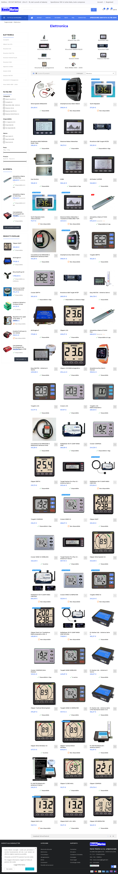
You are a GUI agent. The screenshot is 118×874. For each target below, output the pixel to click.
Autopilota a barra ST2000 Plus (19, 177)
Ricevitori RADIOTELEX (10, 57)
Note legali (73, 860)
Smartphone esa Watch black (70, 104)
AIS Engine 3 (17, 257)
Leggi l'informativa (19, 865)
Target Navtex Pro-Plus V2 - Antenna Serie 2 (69, 482)
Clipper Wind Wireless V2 (39, 746)
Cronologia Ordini (75, 862)
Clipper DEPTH (35, 481)
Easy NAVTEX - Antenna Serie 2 (100, 292)
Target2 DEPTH (95, 255)
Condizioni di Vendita (76, 854)
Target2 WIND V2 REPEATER (69, 708)
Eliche (42, 860)
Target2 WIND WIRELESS (68, 670)
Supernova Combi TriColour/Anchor (18, 289)
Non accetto (9, 869)
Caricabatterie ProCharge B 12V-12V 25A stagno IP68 (19, 347)
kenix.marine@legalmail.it (100, 860)
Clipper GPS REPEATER (97, 821)
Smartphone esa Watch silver (70, 255)
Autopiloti (6, 39)
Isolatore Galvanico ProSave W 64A (19, 303)
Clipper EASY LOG (36, 821)
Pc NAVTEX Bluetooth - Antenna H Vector (38, 784)
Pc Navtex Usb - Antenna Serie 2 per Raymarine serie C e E (100, 709)
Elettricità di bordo (46, 849)
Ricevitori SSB (7, 62)
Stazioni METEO (8, 75)
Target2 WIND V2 (95, 595)
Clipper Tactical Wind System (40, 708)
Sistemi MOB (7, 71)
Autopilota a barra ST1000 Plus (19, 195)
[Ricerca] (59, 10)
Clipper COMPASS (95, 783)
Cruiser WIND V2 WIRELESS (39, 557)
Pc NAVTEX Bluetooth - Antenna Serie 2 (97, 746)
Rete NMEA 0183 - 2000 (10, 84)
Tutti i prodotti (21, 359)
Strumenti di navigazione (10, 80)
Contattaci (73, 849)
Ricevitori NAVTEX (8, 53)
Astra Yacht (9, 136)
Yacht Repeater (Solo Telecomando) (38, 218)
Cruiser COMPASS (95, 443)
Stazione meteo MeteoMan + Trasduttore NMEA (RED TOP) (69, 218)
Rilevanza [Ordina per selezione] (100, 73)
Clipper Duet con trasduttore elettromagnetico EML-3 (40, 633)
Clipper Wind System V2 (98, 557)
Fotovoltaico (44, 854)
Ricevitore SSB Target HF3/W (99, 141)
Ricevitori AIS (7, 48)
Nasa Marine (10, 139)
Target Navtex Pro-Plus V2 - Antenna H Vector (69, 558)
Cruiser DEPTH (35, 292)
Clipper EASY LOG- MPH (68, 821)
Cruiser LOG (64, 406)
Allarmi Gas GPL (7, 44)
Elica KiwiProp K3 (18, 272)
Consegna (73, 857)
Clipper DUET (17, 243)
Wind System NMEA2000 (39, 104)
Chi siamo (73, 852)
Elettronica (8, 35)
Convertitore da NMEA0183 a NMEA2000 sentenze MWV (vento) (40, 256)
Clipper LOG (64, 330)
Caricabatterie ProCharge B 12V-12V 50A (18, 213)
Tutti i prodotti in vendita (12, 227)
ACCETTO (29, 869)
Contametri (44, 862)
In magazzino (10, 122)
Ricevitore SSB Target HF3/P (69, 292)
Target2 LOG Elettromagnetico (95, 406)
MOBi (62, 179)
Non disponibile (10, 128)
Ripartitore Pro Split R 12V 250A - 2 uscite (19, 318)
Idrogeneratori (45, 857)
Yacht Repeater (95, 104)
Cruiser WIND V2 (65, 519)
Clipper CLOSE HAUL (67, 783)
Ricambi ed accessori (47, 865)
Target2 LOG (35, 406)
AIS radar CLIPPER (96, 179)
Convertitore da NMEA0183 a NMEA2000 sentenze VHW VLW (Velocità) (40, 445)
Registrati (109, 2)
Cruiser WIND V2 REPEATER (69, 595)
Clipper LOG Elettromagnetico (70, 368)
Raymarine (9, 142)
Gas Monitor (35, 179)
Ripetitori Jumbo (8, 66)
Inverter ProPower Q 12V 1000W (19, 332)
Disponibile (9, 125)
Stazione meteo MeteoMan (69, 141)
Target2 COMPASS (37, 519)
